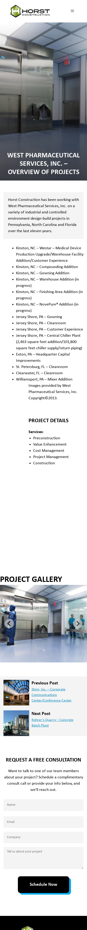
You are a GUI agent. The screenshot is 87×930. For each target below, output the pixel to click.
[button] (43, 623)
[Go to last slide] (9, 623)
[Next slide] (77, 623)
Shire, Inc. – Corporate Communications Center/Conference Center (52, 695)
